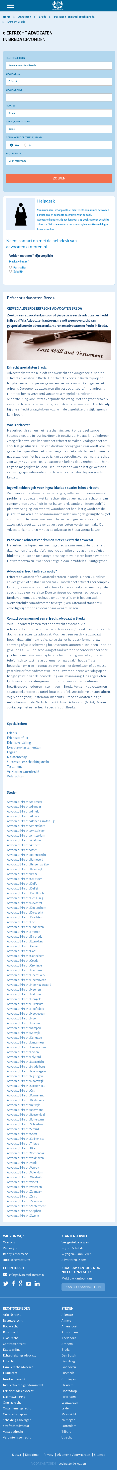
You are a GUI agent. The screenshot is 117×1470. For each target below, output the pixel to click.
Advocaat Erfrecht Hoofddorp (25, 1008)
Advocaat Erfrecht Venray (23, 1167)
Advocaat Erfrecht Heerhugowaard (29, 984)
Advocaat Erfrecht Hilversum (25, 1004)
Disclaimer (32, 1454)
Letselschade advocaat (18, 1391)
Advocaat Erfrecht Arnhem (24, 845)
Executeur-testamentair (24, 747)
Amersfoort (69, 1326)
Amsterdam (69, 1332)
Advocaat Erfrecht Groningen (25, 965)
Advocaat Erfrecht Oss (21, 1090)
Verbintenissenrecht (17, 1437)
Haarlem (67, 1385)
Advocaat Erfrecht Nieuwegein (26, 1071)
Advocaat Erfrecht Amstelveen (26, 830)
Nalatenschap (17, 757)
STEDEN (67, 1308)
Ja (27, 145)
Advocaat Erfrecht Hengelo (24, 999)
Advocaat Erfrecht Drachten (24, 917)
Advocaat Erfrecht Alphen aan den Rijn (31, 821)
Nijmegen (68, 1420)
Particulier (20, 267)
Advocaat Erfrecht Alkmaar (24, 806)
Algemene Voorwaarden (73, 1454)
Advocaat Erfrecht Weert (22, 1182)
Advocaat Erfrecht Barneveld (25, 859)
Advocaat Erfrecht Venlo (22, 1162)
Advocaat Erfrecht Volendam (25, 1172)
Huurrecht (10, 1373)
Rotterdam (68, 1425)
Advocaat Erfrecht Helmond (24, 994)
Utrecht (66, 1437)
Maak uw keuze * (19, 261)
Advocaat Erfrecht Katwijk (23, 1032)
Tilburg (66, 1431)
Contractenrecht (14, 1343)
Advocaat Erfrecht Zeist (22, 1196)
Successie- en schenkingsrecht (28, 762)
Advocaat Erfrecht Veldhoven (25, 1158)
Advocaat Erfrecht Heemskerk (26, 975)
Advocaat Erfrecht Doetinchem (26, 907)
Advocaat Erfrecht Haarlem (24, 970)
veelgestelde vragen (72, 1463)
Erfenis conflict (17, 738)
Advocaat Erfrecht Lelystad (24, 1057)
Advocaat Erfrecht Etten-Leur (25, 941)
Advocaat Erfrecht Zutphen (24, 1211)
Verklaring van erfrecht (23, 771)
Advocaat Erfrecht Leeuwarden (26, 1047)
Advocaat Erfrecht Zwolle (23, 1215)
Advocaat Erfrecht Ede (21, 922)
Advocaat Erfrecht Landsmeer (25, 1042)
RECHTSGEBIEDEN (16, 1308)
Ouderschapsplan (15, 1414)
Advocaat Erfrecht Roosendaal (26, 1114)
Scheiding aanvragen (17, 1420)
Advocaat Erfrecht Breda (22, 874)
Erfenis (12, 733)
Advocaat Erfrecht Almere (23, 816)
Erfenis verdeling (19, 743)
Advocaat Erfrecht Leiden (23, 1052)
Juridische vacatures (17, 1259)
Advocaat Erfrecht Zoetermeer (26, 1206)
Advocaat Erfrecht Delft (22, 883)
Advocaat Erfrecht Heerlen (24, 989)
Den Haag (68, 1361)
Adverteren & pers (73, 1259)
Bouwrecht (10, 1326)
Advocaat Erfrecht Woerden (24, 1186)
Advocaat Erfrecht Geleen (23, 946)
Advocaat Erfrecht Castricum (25, 878)
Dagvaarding (12, 1349)
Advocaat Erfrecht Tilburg (23, 1143)
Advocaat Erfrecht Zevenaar (24, 1201)
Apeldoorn (68, 1338)
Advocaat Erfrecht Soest (22, 1134)
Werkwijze (10, 1248)
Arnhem (67, 1343)
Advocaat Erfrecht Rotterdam (25, 1119)
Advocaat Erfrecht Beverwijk (25, 869)
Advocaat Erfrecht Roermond (25, 1109)
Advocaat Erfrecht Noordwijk (25, 1081)
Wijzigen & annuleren (76, 1254)
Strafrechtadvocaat (16, 1425)
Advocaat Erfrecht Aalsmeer (24, 801)
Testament (14, 767)
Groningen (68, 1379)
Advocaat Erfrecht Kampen (24, 1028)
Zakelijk (18, 271)
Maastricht (68, 1414)
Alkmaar (67, 1314)
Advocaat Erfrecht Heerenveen (26, 980)
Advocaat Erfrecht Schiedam (25, 1124)
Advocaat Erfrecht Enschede (24, 936)
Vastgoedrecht (13, 1431)
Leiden (65, 1408)
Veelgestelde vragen (75, 1242)
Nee (15, 145)
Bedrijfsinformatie (15, 1254)
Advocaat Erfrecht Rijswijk (23, 1105)
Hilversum (68, 1396)
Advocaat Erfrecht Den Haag (25, 898)
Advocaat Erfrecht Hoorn (22, 1018)
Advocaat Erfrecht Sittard (23, 1129)
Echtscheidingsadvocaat (19, 1355)
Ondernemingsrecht (17, 1408)
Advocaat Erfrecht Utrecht (23, 1148)
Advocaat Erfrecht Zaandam (25, 1191)
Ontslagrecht (12, 1402)
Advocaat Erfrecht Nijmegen (25, 1076)
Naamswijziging (14, 1396)
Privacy (48, 1454)
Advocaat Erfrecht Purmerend (25, 1095)
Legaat (12, 752)
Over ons (9, 1242)
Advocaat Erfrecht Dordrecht (25, 912)
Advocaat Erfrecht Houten (23, 1023)
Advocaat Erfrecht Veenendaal (26, 1153)
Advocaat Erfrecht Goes (22, 951)
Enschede (67, 1373)
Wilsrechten (15, 776)
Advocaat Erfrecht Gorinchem (25, 955)
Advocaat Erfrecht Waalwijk (24, 1177)
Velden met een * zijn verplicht (31, 256)
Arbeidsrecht (12, 1314)
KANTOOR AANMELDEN (83, 1287)
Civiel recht (10, 1338)
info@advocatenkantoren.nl (24, 1274)
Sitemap (100, 1454)
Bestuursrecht (13, 1320)
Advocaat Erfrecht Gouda (22, 960)
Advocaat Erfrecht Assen (22, 850)
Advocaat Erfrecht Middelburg (26, 1066)
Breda (65, 1349)
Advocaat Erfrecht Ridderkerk (25, 1100)
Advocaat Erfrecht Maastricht (25, 1061)
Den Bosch (68, 1355)
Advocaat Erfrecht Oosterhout (26, 1085)
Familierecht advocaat (18, 1367)
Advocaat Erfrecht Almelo (23, 811)
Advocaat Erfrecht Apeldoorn (25, 840)
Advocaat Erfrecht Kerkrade (24, 1037)
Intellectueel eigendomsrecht (23, 1385)
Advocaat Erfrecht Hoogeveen (26, 1013)
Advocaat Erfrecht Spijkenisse (25, 1138)
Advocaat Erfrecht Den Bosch (25, 893)
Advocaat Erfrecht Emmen (23, 931)
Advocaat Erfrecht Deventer (24, 903)
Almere (66, 1320)
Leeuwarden (69, 1402)
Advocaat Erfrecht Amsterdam (26, 835)
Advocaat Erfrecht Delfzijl (23, 888)
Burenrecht (11, 1332)
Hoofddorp (69, 1391)
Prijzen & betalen (73, 1248)
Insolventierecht (14, 1379)
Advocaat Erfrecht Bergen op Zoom (29, 864)
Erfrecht (8, 1361)
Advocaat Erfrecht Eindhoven (25, 927)
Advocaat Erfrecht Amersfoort (26, 826)
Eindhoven (68, 1367)
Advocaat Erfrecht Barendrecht (26, 854)
